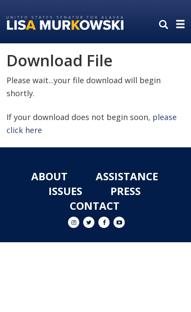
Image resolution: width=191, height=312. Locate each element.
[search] (165, 25)
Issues (65, 191)
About (49, 176)
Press (125, 191)
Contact (95, 205)
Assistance (127, 176)
